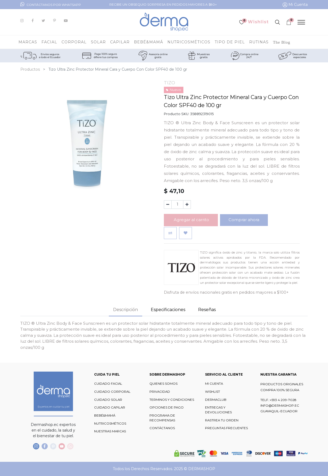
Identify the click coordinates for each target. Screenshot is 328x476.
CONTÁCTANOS (162, 428)
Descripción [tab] (125, 309)
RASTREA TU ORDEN (221, 420)
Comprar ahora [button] (244, 219)
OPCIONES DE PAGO (166, 407)
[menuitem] (281, 42)
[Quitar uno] (168, 204)
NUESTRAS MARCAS (110, 431)
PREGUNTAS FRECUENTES (226, 428)
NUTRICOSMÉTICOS (110, 423)
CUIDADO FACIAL (108, 384)
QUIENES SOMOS (163, 384)
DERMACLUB (215, 400)
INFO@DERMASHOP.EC (279, 405)
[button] (170, 233)
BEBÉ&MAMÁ (104, 415)
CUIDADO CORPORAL (112, 392)
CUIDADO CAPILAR (109, 407)
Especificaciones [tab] (168, 309)
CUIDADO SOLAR (108, 400)
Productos (30, 69)
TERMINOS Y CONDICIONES (171, 400)
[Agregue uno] (187, 204)
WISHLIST (212, 392)
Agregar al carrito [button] (191, 219)
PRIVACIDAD (159, 392)
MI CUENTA (214, 384)
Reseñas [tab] (207, 309)
